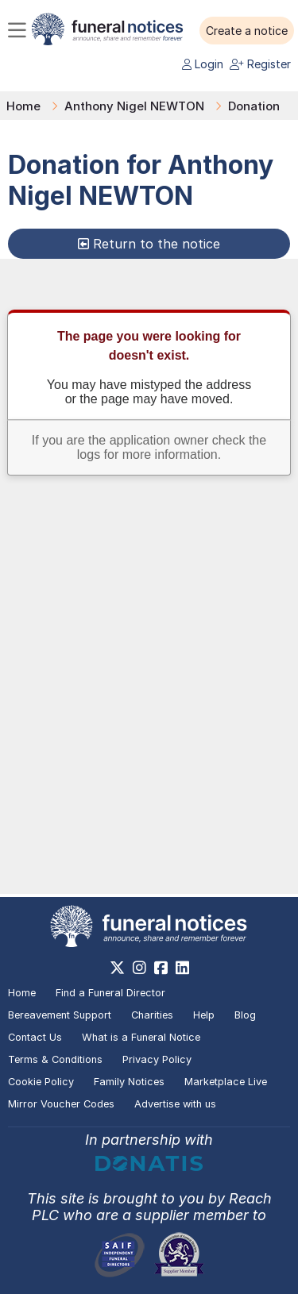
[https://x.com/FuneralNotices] (117, 967)
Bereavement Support (59, 1015)
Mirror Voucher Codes (61, 1104)
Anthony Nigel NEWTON (134, 106)
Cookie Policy (41, 1082)
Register (260, 64)
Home (23, 106)
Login (202, 64)
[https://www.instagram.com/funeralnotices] (139, 967)
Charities (152, 1015)
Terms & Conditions (55, 1059)
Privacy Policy (157, 1059)
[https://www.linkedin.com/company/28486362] (182, 967)
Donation (254, 106)
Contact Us (35, 1037)
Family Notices (129, 1082)
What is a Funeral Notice (141, 1037)
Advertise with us (175, 1104)
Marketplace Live (225, 1082)
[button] (246, 31)
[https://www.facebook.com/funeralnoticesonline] (161, 967)
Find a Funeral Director (110, 993)
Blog (245, 1015)
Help (204, 1015)
